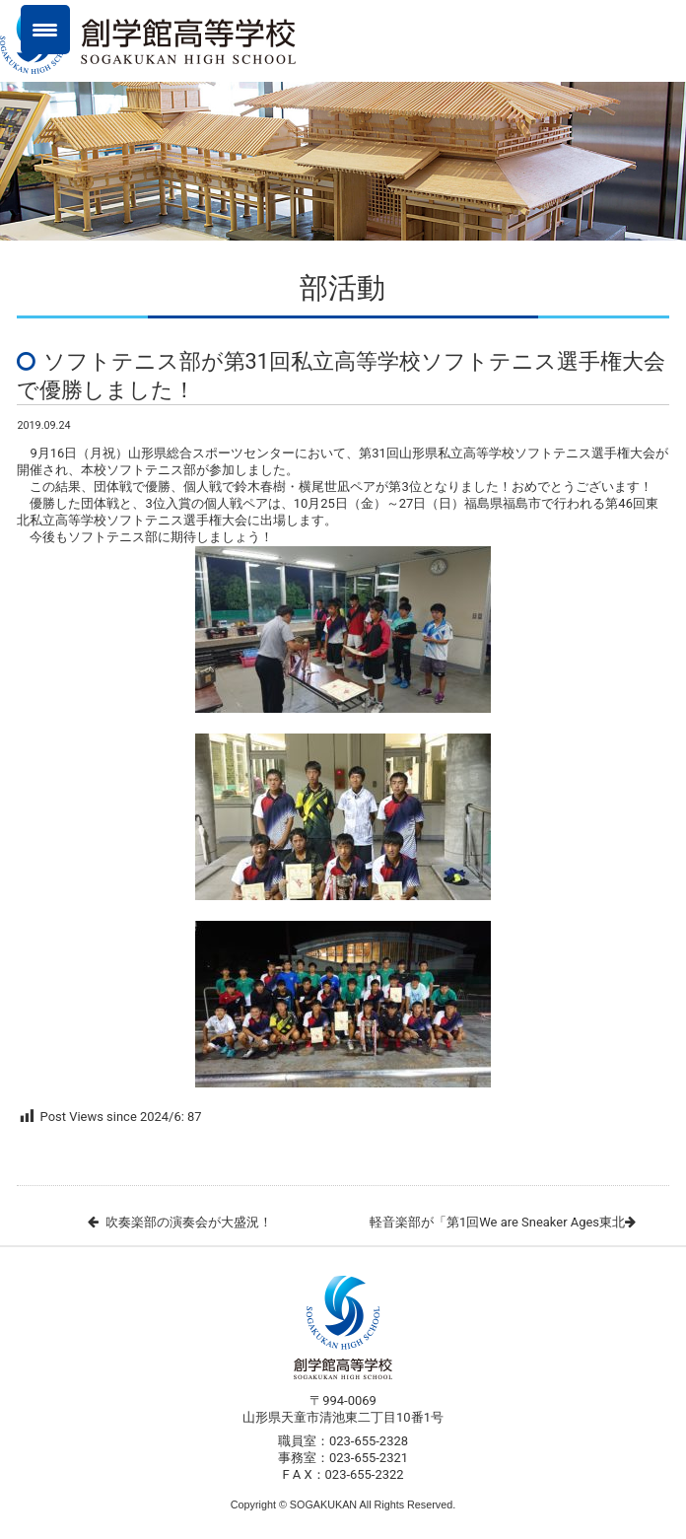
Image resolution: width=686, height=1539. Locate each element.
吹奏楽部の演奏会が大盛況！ (188, 1222)
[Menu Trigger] (45, 29)
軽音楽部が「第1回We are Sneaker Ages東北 (497, 1222)
